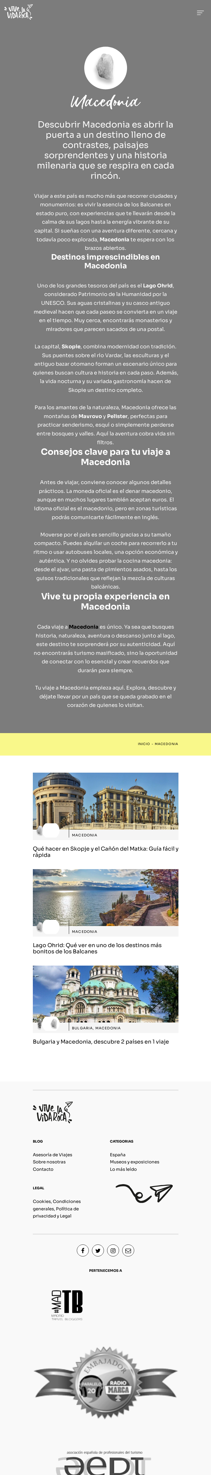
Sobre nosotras (49, 1162)
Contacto (43, 1169)
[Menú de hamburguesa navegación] (200, 12)
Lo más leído (123, 1169)
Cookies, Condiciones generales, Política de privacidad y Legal (57, 1209)
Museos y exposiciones (134, 1162)
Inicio (144, 744)
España (118, 1154)
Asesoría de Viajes (52, 1154)
